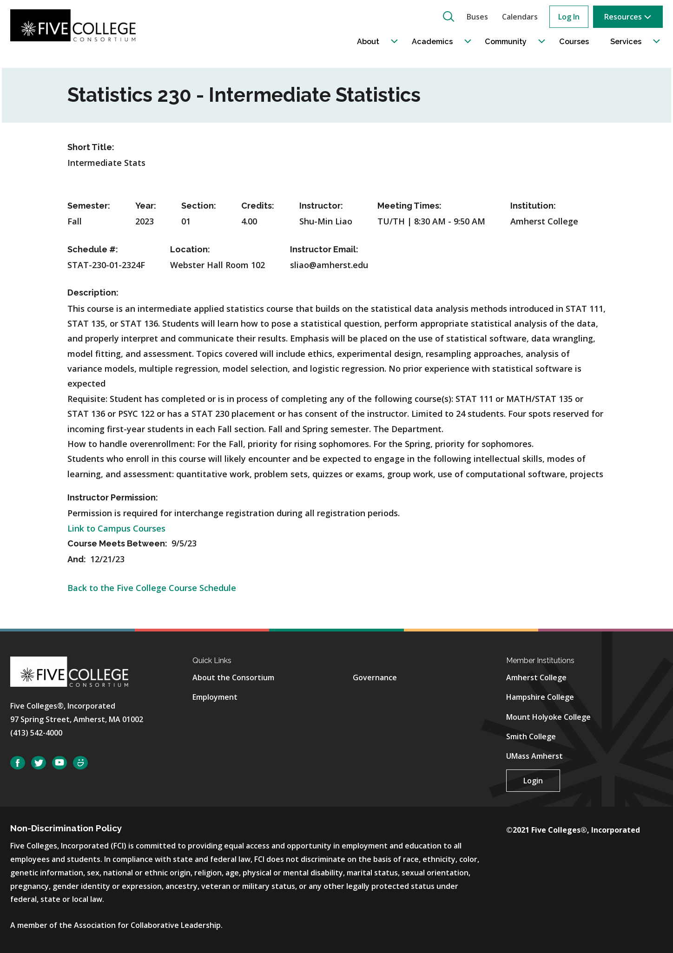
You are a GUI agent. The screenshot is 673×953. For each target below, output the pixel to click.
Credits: (257, 205)
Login (533, 781)
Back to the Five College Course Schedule (151, 587)
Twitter (38, 762)
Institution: (533, 205)
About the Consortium (233, 677)
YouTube (59, 762)
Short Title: (90, 147)
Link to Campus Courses (116, 528)
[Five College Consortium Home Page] (75, 25)
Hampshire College (540, 697)
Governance (375, 677)
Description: (93, 292)
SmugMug (80, 762)
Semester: (88, 205)
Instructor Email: (324, 249)
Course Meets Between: (118, 543)
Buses (477, 17)
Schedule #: (92, 249)
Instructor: (321, 205)
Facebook (17, 762)
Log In (569, 17)
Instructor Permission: (112, 497)
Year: (145, 205)
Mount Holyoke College (548, 717)
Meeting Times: (409, 205)
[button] (448, 16)
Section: (198, 205)
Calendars (520, 17)
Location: (190, 249)
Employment (215, 697)
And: (77, 559)
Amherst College (536, 677)
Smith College (531, 736)
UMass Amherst (534, 756)
